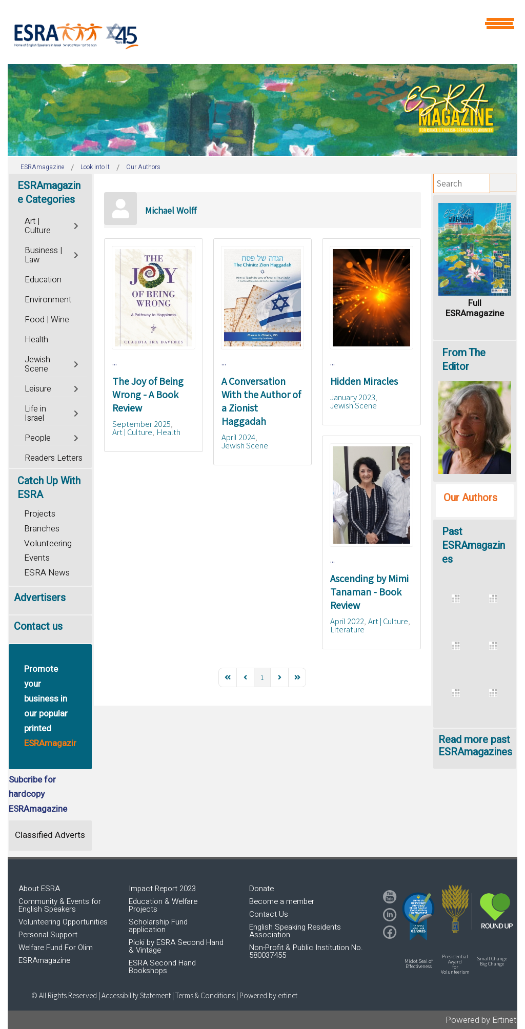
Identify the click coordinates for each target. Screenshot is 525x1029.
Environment (48, 300)
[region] (262, 110)
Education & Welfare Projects (163, 905)
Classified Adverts (50, 835)
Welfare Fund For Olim (55, 947)
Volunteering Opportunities (63, 922)
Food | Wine (47, 320)
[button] (418, 916)
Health (168, 432)
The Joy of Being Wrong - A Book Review (148, 395)
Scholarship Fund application (158, 925)
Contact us (38, 626)
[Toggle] (77, 224)
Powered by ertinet (268, 995)
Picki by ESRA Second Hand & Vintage (176, 946)
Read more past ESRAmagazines (475, 745)
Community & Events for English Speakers (59, 905)
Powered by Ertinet (481, 1020)
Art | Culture (132, 432)
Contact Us (268, 914)
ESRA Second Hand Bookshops (162, 966)
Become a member (281, 901)
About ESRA (39, 888)
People (38, 438)
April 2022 (347, 621)
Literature (347, 629)
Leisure (38, 389)
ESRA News (47, 572)
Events (37, 557)
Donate (261, 888)
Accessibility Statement (137, 995)
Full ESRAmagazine (475, 308)
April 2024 (238, 437)
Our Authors (470, 497)
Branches (41, 528)
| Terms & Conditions (203, 995)
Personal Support (47, 934)
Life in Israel (35, 413)
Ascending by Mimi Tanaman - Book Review (369, 592)
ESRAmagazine (44, 960)
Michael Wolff (170, 210)
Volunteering (48, 543)
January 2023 (352, 397)
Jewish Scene (244, 445)
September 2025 (141, 424)
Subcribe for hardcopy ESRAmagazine (38, 794)
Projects (39, 513)
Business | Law (43, 255)
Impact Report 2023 (162, 888)
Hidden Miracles (364, 381)
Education (43, 280)
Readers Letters (54, 458)
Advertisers (40, 597)
